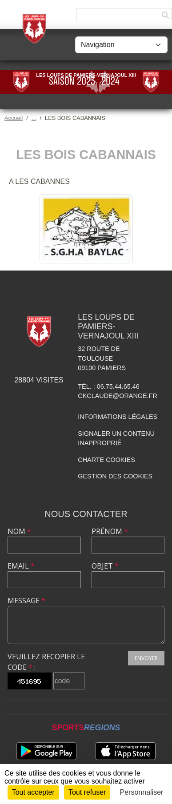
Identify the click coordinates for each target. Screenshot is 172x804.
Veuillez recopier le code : (46, 662)
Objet (105, 566)
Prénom (110, 531)
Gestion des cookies (115, 476)
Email (21, 566)
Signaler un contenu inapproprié (116, 438)
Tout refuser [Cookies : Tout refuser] (87, 792)
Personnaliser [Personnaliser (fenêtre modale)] (142, 792)
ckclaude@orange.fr (117, 395)
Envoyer (146, 658)
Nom (19, 531)
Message (26, 600)
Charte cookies (106, 459)
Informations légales (117, 416)
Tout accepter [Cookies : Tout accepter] (33, 792)
